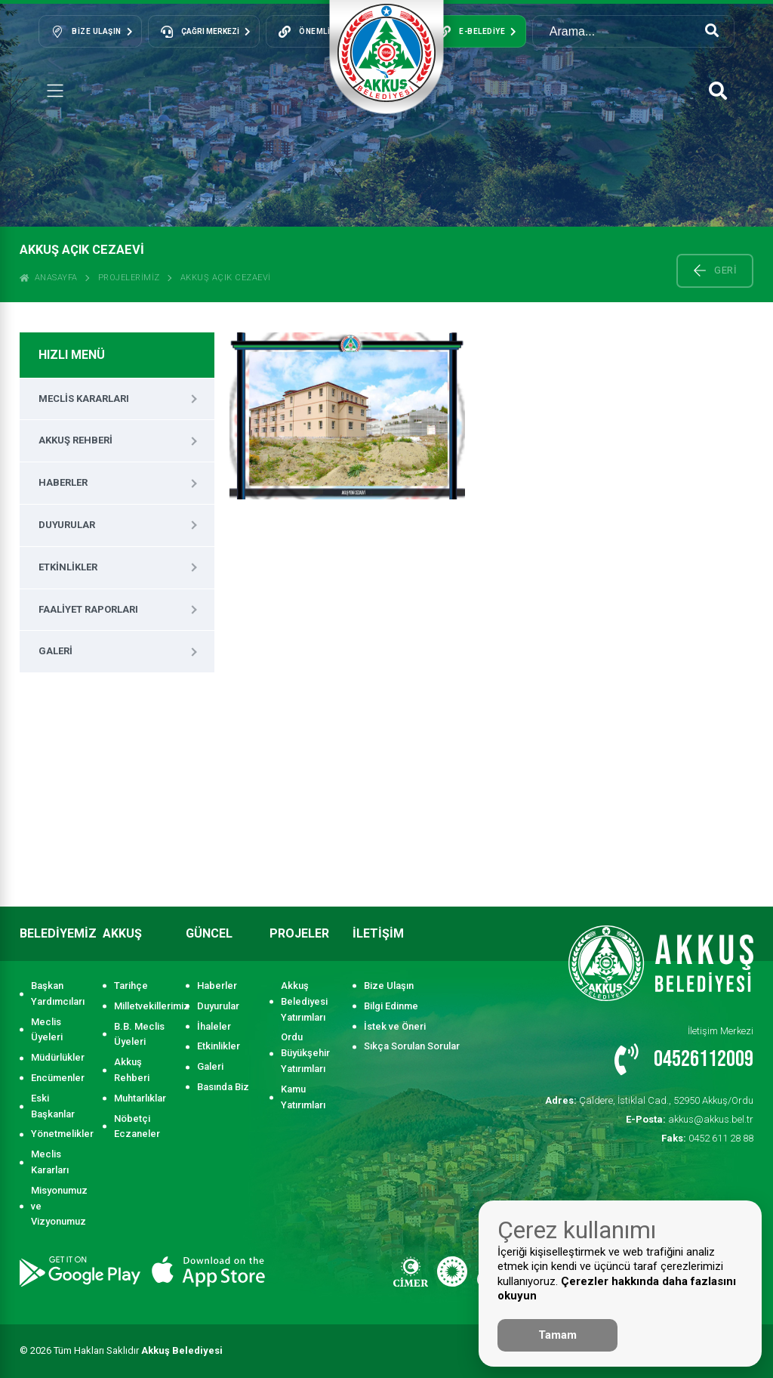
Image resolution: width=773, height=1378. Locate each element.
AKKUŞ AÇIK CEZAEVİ (225, 278)
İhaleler (214, 1026)
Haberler (63, 482)
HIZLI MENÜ (71, 355)
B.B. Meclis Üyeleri (139, 1034)
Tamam (557, 1335)
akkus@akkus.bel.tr (689, 1119)
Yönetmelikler (59, 1133)
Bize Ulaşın (389, 985)
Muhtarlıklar (140, 1098)
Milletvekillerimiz (142, 1006)
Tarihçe (131, 985)
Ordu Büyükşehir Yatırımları (305, 1052)
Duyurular (66, 524)
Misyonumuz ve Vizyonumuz (59, 1206)
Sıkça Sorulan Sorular (412, 1046)
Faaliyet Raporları (88, 609)
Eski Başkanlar (53, 1106)
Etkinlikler (67, 567)
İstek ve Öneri (395, 1026)
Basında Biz (223, 1086)
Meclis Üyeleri (47, 1029)
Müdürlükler (58, 1057)
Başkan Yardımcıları (58, 993)
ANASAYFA (49, 278)
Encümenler (58, 1077)
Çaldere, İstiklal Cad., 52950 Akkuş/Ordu (649, 1100)
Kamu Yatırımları (303, 1097)
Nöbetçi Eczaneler (137, 1126)
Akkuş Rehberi (75, 440)
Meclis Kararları (83, 398)
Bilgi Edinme (391, 1006)
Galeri (55, 651)
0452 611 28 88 (707, 1138)
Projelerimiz (129, 278)
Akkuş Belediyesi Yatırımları (304, 1001)
